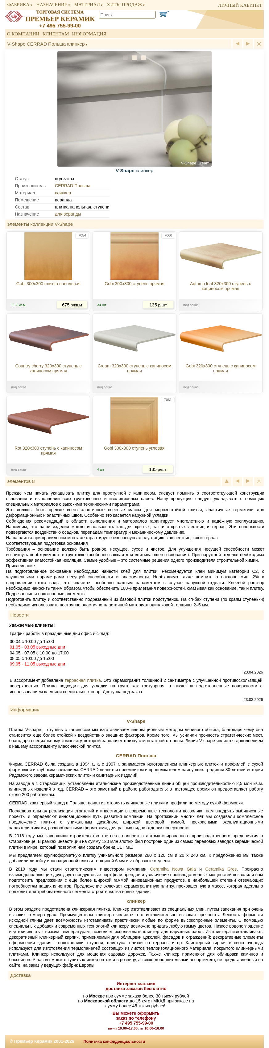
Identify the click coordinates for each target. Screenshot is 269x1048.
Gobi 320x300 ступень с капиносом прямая (221, 368)
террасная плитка (83, 680)
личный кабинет (240, 5)
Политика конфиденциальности (114, 1041)
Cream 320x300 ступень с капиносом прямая (135, 368)
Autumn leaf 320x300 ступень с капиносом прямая (220, 286)
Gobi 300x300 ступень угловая (134, 448)
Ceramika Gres (221, 869)
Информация (89, 33)
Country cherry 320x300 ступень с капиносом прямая (48, 368)
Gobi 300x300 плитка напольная (48, 283)
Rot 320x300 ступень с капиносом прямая (48, 450)
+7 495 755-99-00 (60, 26)
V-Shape (136, 721)
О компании (23, 33)
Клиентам (56, 33)
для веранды (68, 214)
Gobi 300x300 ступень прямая (134, 283)
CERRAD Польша (72, 185)
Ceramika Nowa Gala (173, 869)
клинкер (63, 192)
